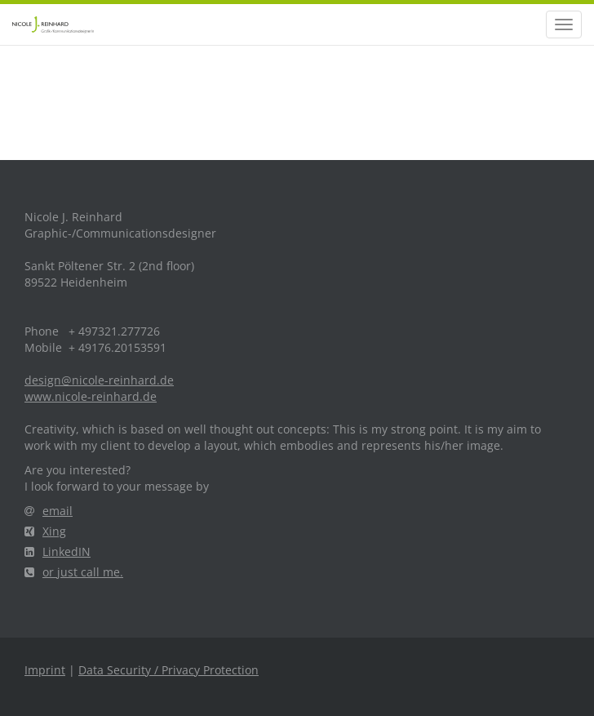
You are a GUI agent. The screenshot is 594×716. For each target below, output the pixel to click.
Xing (45, 531)
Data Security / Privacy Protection (168, 670)
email (48, 510)
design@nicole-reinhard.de (99, 380)
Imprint (44, 670)
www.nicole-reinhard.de (90, 396)
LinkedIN (57, 551)
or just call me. (73, 572)
